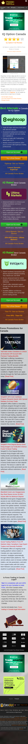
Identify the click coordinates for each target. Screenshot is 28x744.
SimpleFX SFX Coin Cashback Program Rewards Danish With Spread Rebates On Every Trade (14, 399)
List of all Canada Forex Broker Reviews (11, 98)
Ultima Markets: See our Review (14, 236)
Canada (3, 7)
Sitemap (26, 710)
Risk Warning (15, 710)
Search (22, 710)
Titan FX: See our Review (14, 315)
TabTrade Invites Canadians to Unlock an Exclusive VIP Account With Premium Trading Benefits (14, 354)
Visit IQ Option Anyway (7, 96)
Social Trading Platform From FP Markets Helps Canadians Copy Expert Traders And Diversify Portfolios (14, 544)
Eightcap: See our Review (14, 167)
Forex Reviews (21, 7)
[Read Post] (9, 376)
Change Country (5, 100)
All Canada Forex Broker (14, 177)
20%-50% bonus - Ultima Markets (17, 227)
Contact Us (6, 710)
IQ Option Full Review (14, 43)
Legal (19, 710)
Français (17, 698)
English (13, 7)
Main (8, 7)
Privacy (10, 710)
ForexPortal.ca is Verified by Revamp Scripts (19, 725)
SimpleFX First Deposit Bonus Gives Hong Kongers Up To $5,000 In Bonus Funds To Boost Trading (14, 447)
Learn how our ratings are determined (14, 51)
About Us (2, 710)
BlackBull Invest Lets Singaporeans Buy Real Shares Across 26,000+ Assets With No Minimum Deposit (13, 494)
